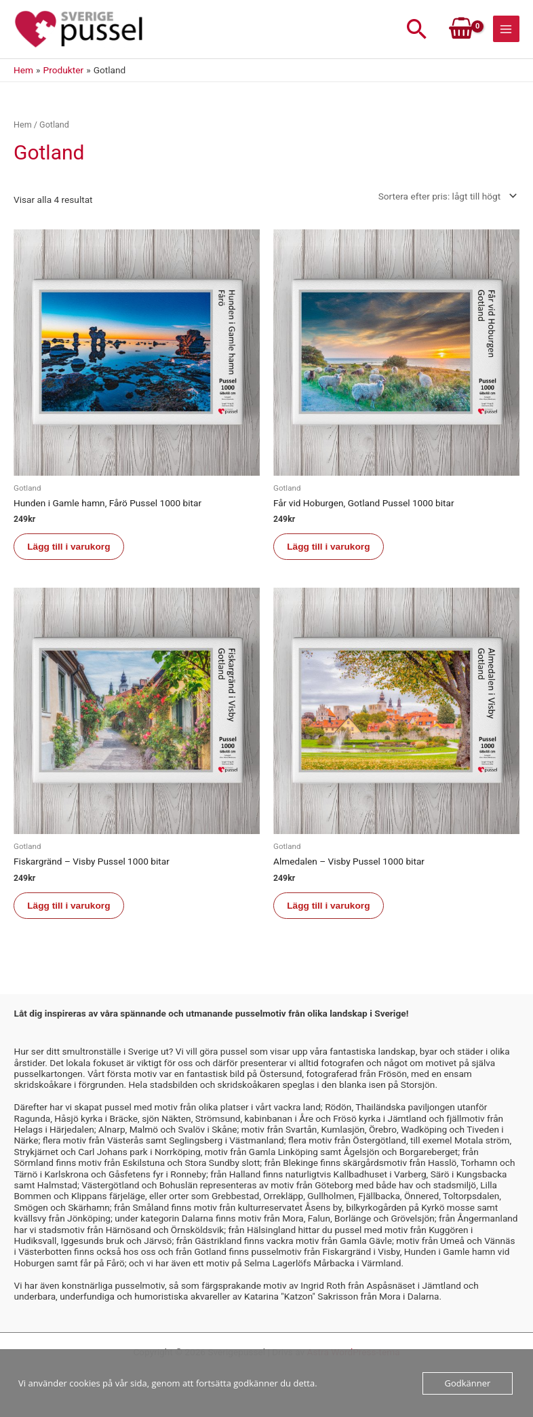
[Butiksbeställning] (445, 198)
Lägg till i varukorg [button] (69, 549)
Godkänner (468, 1383)
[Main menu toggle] (506, 30)
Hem (23, 126)
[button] (417, 30)
